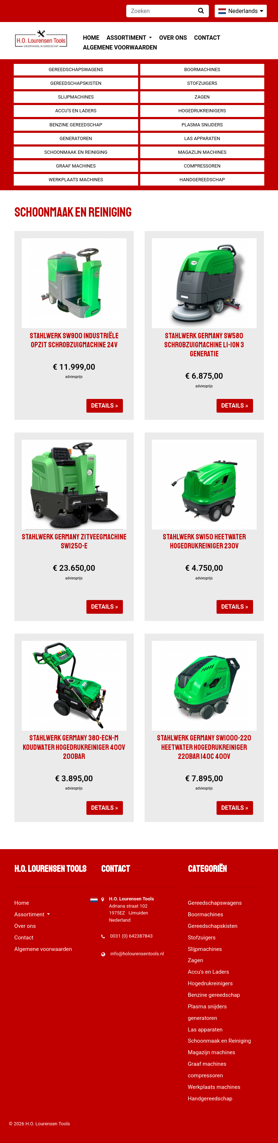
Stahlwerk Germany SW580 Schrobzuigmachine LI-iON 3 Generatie (204, 344)
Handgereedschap (202, 179)
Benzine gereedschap (76, 124)
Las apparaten (202, 138)
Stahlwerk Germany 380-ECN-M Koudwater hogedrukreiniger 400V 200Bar (74, 747)
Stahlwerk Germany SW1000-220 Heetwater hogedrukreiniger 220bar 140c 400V (204, 747)
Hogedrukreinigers (202, 110)
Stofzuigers (202, 83)
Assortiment (127, 37)
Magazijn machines (202, 152)
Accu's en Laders (76, 110)
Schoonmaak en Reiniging (75, 152)
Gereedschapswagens (76, 69)
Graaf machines (76, 166)
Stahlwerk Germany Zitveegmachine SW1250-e (74, 541)
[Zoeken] (167, 11)
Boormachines (202, 69)
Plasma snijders (202, 124)
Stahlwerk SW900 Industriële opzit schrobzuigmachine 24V (74, 340)
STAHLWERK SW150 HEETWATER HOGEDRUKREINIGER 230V (204, 541)
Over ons (173, 37)
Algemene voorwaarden (120, 47)
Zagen (202, 97)
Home (91, 37)
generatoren (76, 138)
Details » (104, 405)
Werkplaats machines (75, 179)
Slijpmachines (76, 97)
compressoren (202, 166)
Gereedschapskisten (75, 83)
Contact (207, 37)
